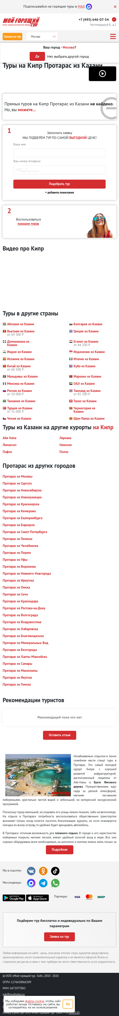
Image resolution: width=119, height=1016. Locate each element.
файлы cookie (34, 1001)
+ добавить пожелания (59, 192)
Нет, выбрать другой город (68, 56)
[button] (102, 73)
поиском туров (28, 223)
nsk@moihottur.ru (14, 994)
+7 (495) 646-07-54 (94, 19)
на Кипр (103, 427)
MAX (81, 6)
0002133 (74, 1012)
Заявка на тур (12, 36)
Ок (68, 1004)
